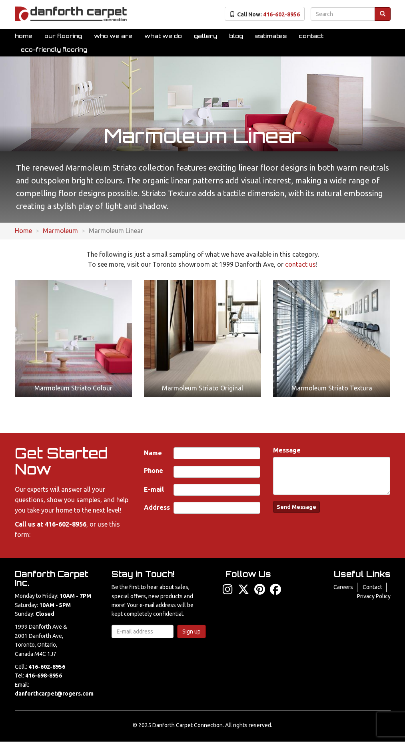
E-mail (154, 489)
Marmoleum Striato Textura (331, 388)
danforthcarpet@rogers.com (54, 693)
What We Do (163, 35)
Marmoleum (60, 230)
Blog (236, 35)
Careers (343, 587)
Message (287, 450)
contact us (300, 264)
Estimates (271, 35)
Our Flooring (63, 35)
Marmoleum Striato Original (202, 388)
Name (153, 452)
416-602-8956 (65, 524)
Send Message (296, 507)
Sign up (191, 631)
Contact (311, 35)
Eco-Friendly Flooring (54, 49)
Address (157, 507)
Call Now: (264, 14)
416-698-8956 (43, 675)
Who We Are (113, 35)
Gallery (205, 35)
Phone (153, 470)
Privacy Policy (374, 596)
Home (23, 35)
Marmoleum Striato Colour (73, 388)
